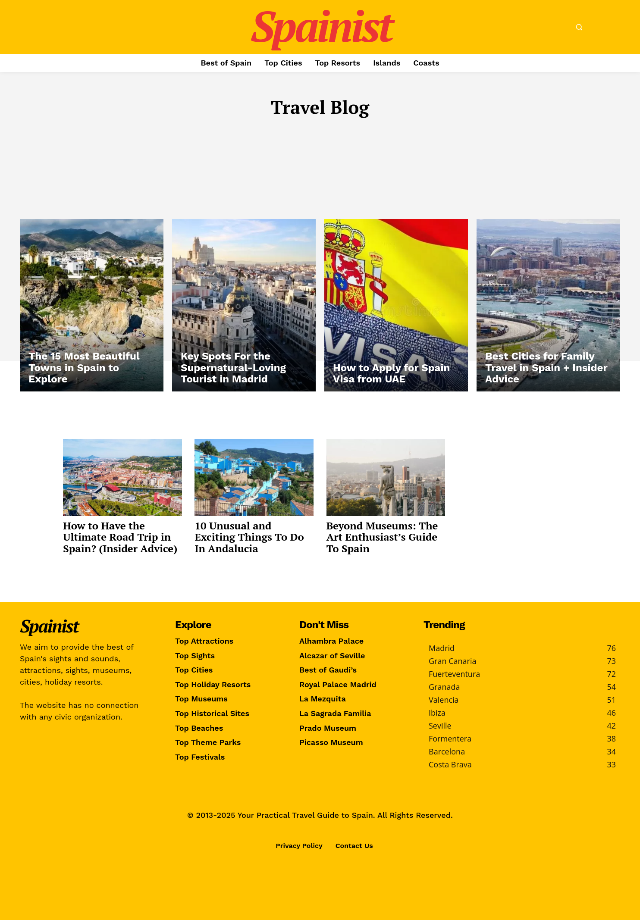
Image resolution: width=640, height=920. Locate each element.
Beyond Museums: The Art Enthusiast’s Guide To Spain (384, 535)
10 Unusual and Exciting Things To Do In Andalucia (249, 535)
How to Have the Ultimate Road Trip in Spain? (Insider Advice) (121, 535)
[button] (578, 27)
